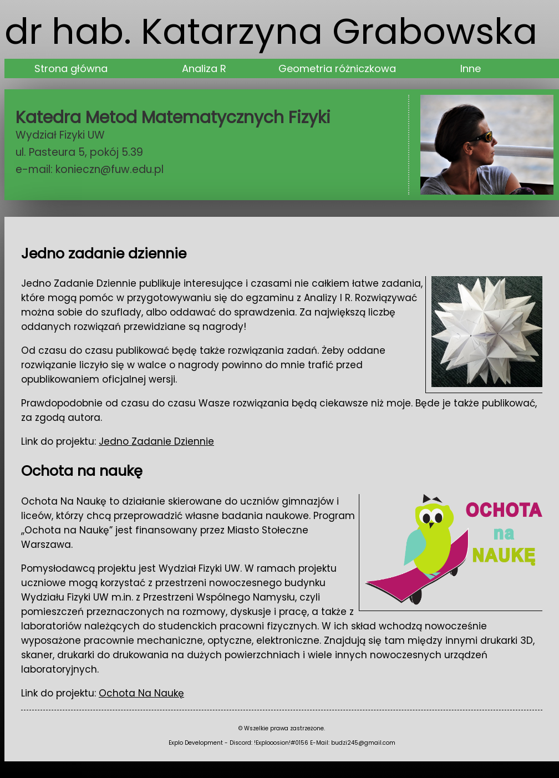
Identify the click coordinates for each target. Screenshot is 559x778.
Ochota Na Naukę (141, 693)
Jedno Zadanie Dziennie (156, 441)
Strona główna (71, 68)
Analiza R (204, 68)
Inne (470, 68)
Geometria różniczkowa (337, 68)
